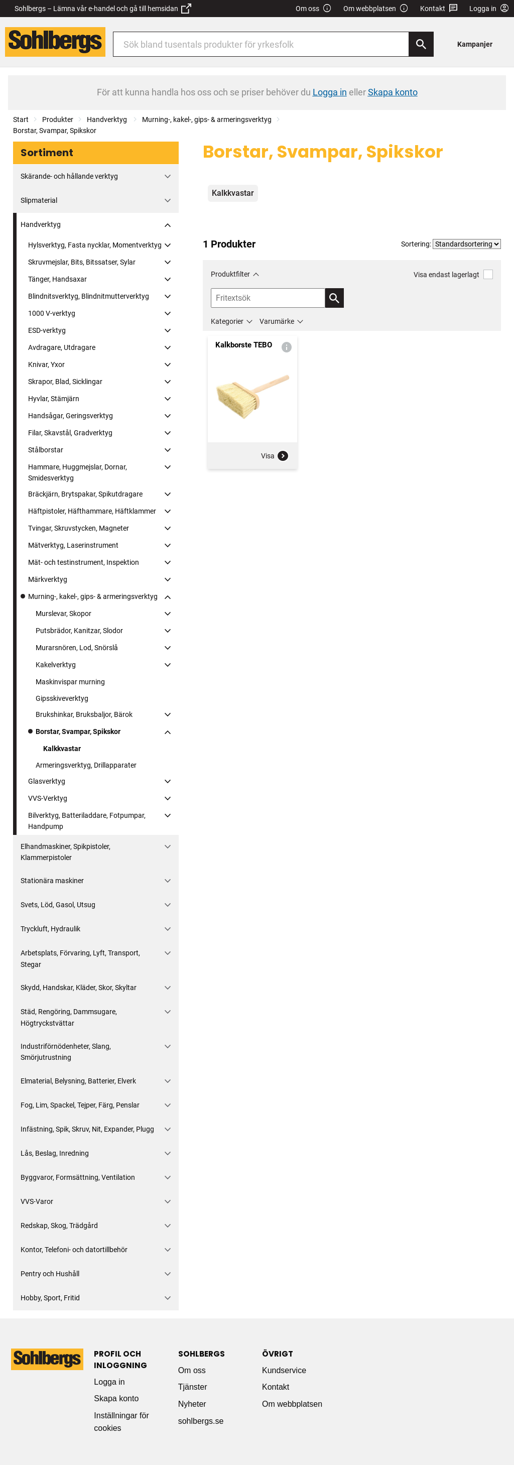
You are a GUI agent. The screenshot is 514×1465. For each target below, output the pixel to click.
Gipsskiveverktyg (62, 698)
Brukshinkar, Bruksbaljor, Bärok (84, 714)
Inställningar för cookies (121, 1422)
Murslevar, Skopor (63, 613)
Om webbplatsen (376, 9)
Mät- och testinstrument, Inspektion (83, 562)
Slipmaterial (39, 200)
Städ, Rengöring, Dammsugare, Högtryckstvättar (69, 1017)
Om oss (314, 9)
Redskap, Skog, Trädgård (59, 1226)
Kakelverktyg (56, 665)
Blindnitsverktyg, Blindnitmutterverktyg (88, 296)
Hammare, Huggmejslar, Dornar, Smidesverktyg (77, 472)
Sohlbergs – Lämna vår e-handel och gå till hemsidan (103, 9)
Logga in (109, 1382)
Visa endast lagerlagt (453, 274)
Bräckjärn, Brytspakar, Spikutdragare (85, 494)
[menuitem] (477, 44)
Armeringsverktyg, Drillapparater (86, 765)
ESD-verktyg (47, 330)
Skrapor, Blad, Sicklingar (65, 382)
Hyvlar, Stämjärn (53, 399)
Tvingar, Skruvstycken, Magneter (78, 528)
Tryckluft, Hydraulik (50, 929)
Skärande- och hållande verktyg (69, 176)
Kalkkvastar (62, 749)
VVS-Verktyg (47, 798)
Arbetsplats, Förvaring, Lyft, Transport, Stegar (80, 958)
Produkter (57, 119)
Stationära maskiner (52, 881)
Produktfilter (230, 274)
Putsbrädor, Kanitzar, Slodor (79, 631)
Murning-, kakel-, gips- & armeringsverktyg (207, 119)
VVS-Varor (37, 1201)
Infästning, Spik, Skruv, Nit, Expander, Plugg (87, 1129)
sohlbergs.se (201, 1421)
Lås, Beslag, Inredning (55, 1153)
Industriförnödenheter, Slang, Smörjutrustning (66, 1051)
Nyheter (192, 1404)
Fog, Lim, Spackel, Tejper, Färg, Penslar (80, 1105)
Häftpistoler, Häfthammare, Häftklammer (92, 511)
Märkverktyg (47, 579)
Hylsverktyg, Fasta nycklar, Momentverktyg (95, 245)
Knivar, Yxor (46, 364)
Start (21, 119)
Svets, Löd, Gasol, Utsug (58, 905)
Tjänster (192, 1387)
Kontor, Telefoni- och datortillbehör (74, 1250)
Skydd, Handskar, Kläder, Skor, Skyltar (79, 988)
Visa (275, 456)
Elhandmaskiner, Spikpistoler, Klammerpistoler (65, 852)
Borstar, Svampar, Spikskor (54, 131)
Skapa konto (116, 1398)
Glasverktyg (46, 781)
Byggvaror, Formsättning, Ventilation (78, 1177)
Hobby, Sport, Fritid (50, 1298)
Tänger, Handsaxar (57, 279)
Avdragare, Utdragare (61, 347)
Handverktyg (107, 119)
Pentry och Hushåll (50, 1274)
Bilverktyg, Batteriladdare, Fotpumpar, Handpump (87, 820)
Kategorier (227, 321)
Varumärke (277, 321)
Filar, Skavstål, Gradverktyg (70, 433)
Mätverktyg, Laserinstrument (73, 545)
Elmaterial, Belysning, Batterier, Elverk (78, 1081)
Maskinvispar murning (70, 682)
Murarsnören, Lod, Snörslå (77, 648)
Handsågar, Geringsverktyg (70, 416)
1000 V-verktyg (51, 313)
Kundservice (284, 1370)
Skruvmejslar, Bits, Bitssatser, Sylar (82, 262)
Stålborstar (45, 450)
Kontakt (439, 9)
